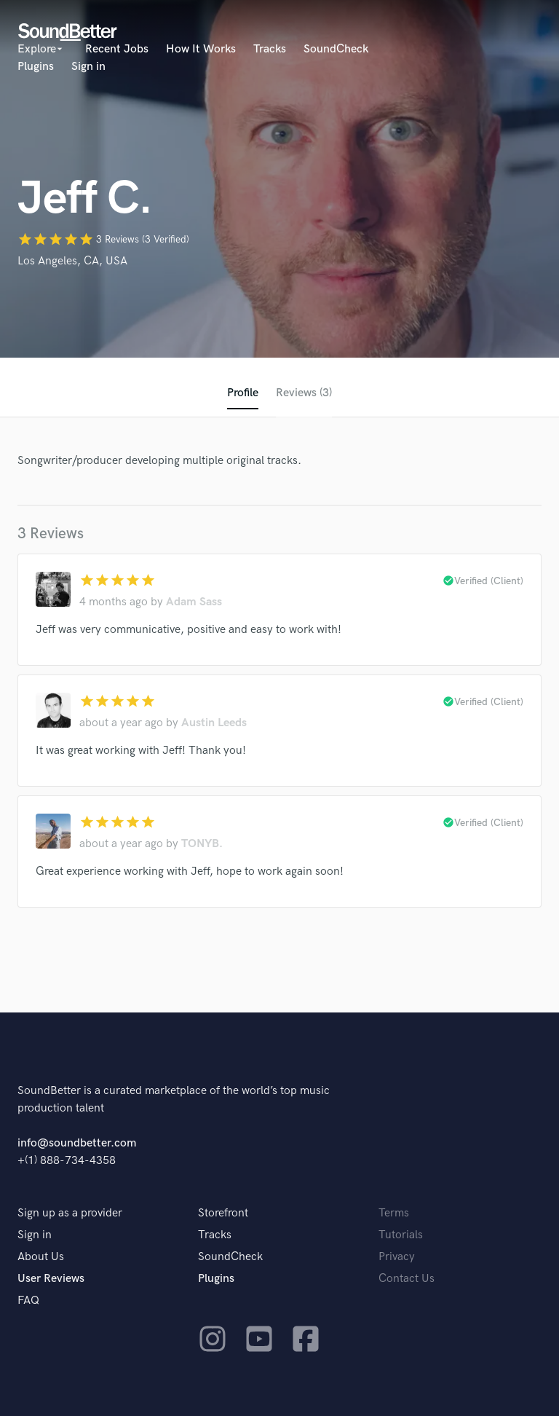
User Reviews (50, 1279)
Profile (242, 393)
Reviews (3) (304, 393)
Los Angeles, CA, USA (72, 261)
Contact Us (406, 1279)
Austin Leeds (214, 723)
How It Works (201, 49)
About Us (40, 1257)
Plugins (35, 67)
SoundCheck (336, 49)
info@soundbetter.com (76, 1143)
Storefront (223, 1213)
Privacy (396, 1257)
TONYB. (202, 844)
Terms (393, 1213)
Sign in (88, 67)
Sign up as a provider (69, 1213)
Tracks (269, 49)
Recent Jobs (116, 49)
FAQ (28, 1300)
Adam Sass (194, 602)
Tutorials (400, 1235)
